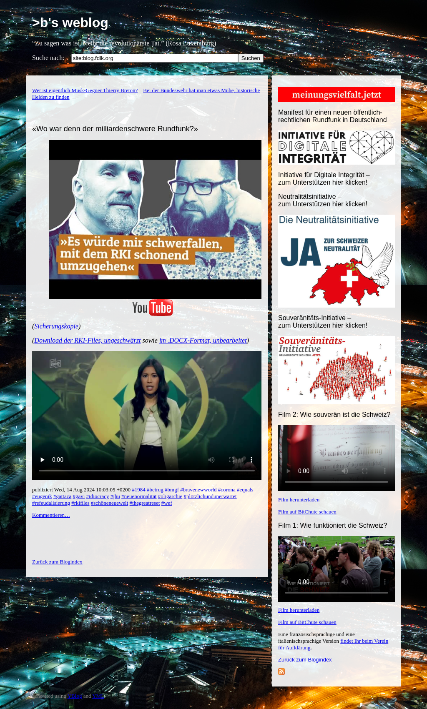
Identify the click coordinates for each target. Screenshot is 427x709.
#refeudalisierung (51, 503)
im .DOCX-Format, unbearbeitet (203, 340)
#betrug (155, 489)
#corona (227, 489)
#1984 (139, 489)
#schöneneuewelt (109, 503)
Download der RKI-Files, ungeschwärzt (87, 340)
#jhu (115, 496)
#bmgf (172, 489)
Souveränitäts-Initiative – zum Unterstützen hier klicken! (322, 321)
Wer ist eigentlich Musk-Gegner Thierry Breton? (85, 90)
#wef (166, 503)
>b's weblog (70, 22)
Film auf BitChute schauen (307, 512)
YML (98, 696)
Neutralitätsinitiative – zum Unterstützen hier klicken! (322, 200)
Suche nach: (48, 57)
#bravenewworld (198, 489)
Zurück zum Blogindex (305, 659)
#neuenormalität (138, 496)
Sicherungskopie (56, 326)
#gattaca (62, 496)
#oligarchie (170, 496)
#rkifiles (80, 503)
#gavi (79, 496)
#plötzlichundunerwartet (210, 496)
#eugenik (42, 496)
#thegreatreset (145, 503)
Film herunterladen (298, 499)
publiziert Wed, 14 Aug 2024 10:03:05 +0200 (82, 489)
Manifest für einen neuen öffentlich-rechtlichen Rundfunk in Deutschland (332, 116)
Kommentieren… (51, 515)
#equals (245, 489)
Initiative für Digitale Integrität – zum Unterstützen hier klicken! (324, 178)
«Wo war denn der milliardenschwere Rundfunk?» (115, 129)
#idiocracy (97, 496)
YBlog (75, 696)
